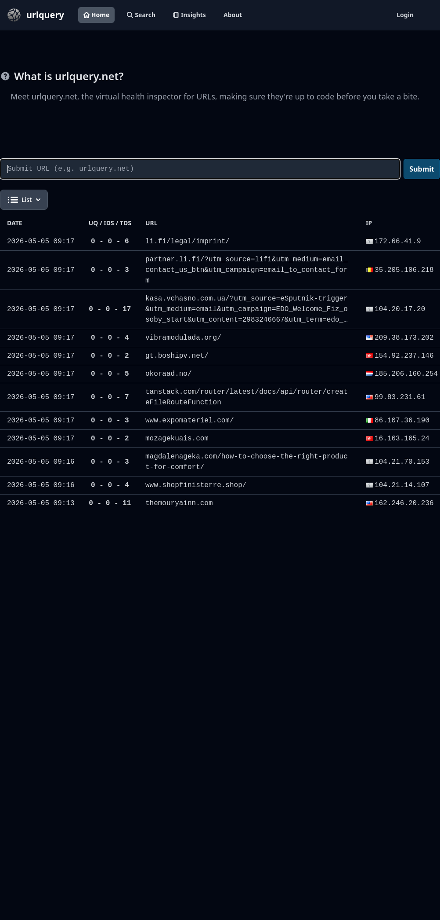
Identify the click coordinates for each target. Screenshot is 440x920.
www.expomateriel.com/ (189, 421)
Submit (421, 169)
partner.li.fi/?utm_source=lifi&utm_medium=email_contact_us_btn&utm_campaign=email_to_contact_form (246, 270)
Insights (189, 15)
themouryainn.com (179, 503)
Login (405, 15)
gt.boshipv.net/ (177, 356)
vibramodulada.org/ (183, 338)
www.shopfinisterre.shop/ (195, 485)
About (233, 15)
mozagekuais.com (177, 439)
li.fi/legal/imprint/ (187, 242)
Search (141, 15)
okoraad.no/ (168, 374)
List (23, 199)
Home (96, 15)
